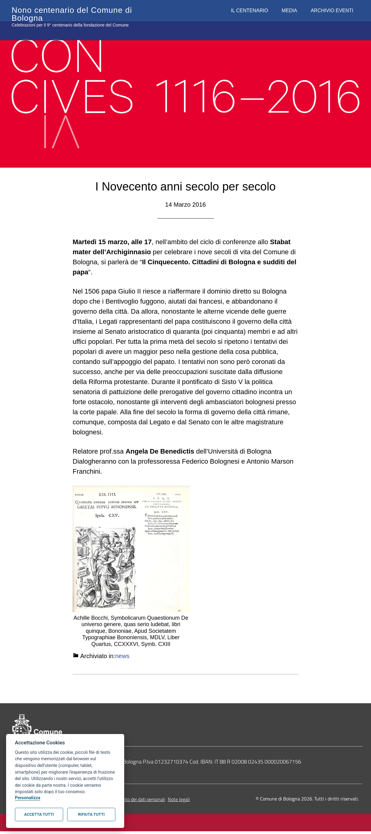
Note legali (179, 802)
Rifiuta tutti (91, 814)
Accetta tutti (39, 814)
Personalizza (27, 797)
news (122, 656)
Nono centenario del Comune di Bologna (72, 9)
